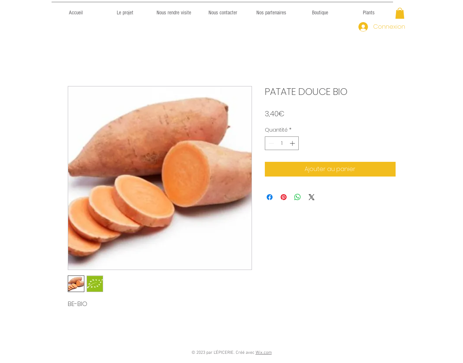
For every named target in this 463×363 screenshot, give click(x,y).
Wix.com (264, 352)
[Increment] (293, 143)
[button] (399, 13)
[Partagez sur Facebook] (269, 197)
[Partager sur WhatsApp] (297, 197)
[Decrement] (270, 143)
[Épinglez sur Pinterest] (283, 197)
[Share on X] (311, 197)
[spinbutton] (281, 143)
